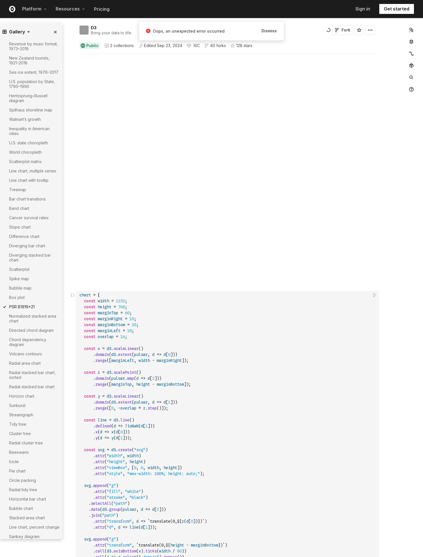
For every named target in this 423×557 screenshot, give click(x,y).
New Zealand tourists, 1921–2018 (29, 60)
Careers (290, 535)
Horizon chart (21, 396)
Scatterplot (19, 269)
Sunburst (17, 405)
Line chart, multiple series (32, 170)
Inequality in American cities (29, 131)
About (289, 529)
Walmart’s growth (25, 119)
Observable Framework (176, 535)
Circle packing (22, 480)
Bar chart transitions (27, 199)
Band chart (19, 208)
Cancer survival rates (29, 217)
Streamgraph (21, 414)
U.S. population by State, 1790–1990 (32, 84)
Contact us (293, 542)
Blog (229, 529)
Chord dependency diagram (27, 342)
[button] (72, 56)
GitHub (289, 555)
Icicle (14, 461)
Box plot (17, 297)
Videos (231, 542)
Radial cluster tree (26, 442)
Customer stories (239, 548)
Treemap (17, 189)
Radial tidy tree (23, 489)
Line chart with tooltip (29, 180)
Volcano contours (25, 353)
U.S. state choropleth (28, 142)
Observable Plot (170, 542)
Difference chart (24, 236)
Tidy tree (17, 424)
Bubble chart (21, 508)
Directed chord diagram (31, 330)
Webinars (233, 535)
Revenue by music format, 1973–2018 (33, 46)
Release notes (169, 555)
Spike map (19, 278)
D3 (94, 27)
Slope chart (20, 227)
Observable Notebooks (107, 535)
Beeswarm (19, 452)
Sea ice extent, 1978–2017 (33, 72)
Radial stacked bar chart (32, 386)
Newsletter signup (299, 548)
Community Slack (239, 555)
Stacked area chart (27, 517)
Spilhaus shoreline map (30, 109)
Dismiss (269, 30)
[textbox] (228, 218)
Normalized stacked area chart (32, 318)
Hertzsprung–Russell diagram (28, 98)
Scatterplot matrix (25, 161)
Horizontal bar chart (27, 499)
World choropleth (25, 152)
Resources (70, 9)
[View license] (196, 45)
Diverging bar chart (27, 245)
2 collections (119, 45)
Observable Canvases (106, 529)
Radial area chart (25, 363)
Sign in (362, 9)
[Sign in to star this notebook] (359, 30)
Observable (167, 529)
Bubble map (20, 288)
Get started (396, 9)
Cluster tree (20, 433)
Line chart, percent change (34, 527)
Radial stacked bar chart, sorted (32, 375)
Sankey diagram (24, 536)
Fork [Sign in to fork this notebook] (342, 30)
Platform (34, 9)
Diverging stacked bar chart (30, 257)
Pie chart (17, 471)
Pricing (102, 9)
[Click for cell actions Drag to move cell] (73, 218)
